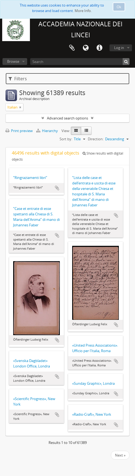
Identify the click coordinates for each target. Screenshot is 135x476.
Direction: (95, 138)
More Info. (83, 10)
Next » (120, 455)
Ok (119, 6)
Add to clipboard (57, 188)
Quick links (99, 48)
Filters (18, 79)
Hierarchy (47, 130)
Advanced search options (67, 118)
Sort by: (66, 138)
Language (85, 48)
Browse (13, 61)
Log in (119, 47)
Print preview (19, 130)
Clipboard (72, 48)
